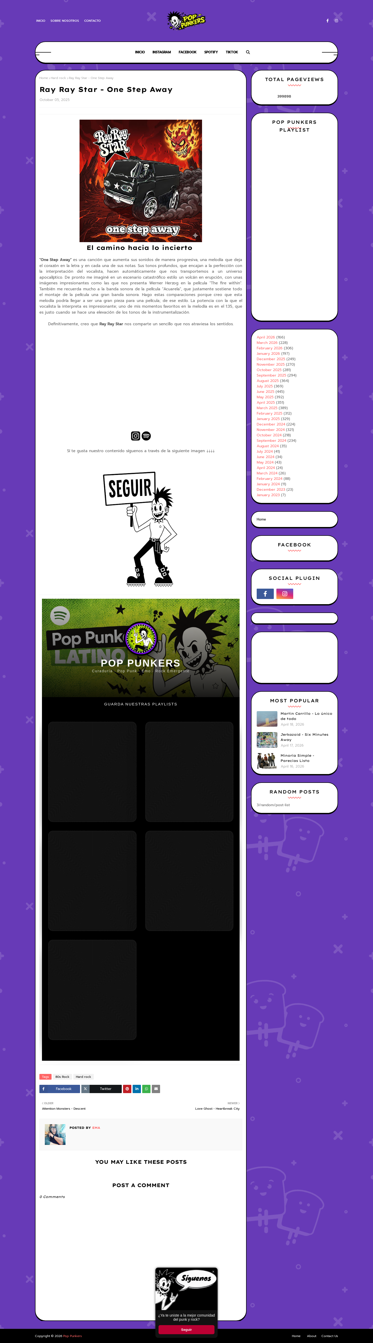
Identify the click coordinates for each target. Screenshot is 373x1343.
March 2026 (267, 342)
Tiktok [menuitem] (232, 52)
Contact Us (329, 1336)
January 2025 (268, 419)
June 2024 (265, 457)
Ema (95, 1128)
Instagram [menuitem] (162, 52)
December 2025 (271, 359)
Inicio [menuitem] (140, 52)
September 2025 (271, 375)
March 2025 (267, 408)
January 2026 (268, 353)
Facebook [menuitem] (188, 52)
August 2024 (268, 446)
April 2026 (266, 337)
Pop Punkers (72, 1336)
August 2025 (268, 381)
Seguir (186, 1330)
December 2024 (271, 424)
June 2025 (265, 391)
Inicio (40, 20)
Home (43, 78)
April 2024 (266, 468)
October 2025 (269, 370)
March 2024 (267, 473)
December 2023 (271, 489)
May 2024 (265, 462)
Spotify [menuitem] (211, 52)
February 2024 (269, 478)
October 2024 (269, 435)
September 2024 (271, 440)
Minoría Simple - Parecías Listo (297, 758)
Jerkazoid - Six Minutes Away (304, 737)
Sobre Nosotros (65, 20)
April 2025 (266, 402)
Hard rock (58, 78)
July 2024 (265, 451)
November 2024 (271, 429)
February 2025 (269, 413)
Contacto (92, 20)
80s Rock (62, 1076)
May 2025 (265, 397)
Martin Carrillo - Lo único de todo (306, 716)
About (311, 1336)
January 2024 (268, 484)
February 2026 (270, 348)
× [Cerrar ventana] (213, 1271)
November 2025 (271, 364)
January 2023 (268, 495)
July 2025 (265, 386)
